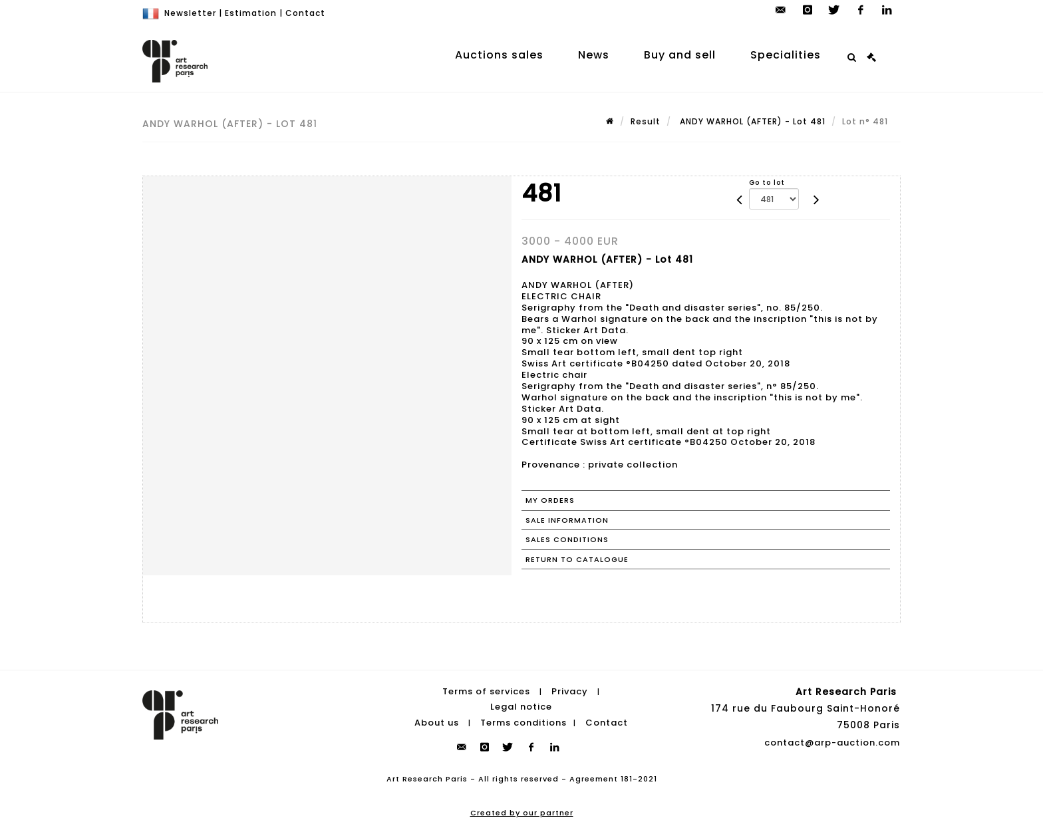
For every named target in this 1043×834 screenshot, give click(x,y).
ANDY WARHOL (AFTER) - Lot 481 (751, 121)
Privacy (569, 691)
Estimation (251, 13)
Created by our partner (521, 812)
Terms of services (486, 691)
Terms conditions (523, 722)
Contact (305, 13)
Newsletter (190, 13)
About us (436, 722)
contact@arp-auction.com (832, 742)
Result (646, 121)
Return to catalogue (577, 559)
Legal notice (521, 706)
